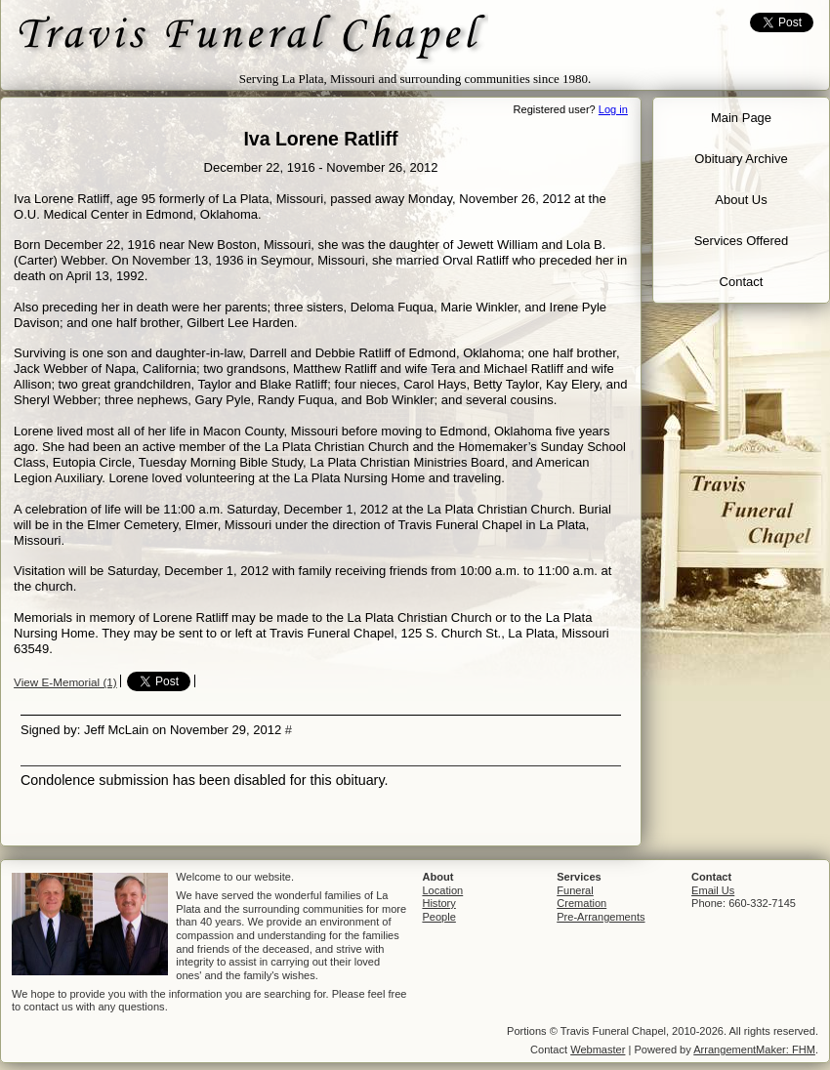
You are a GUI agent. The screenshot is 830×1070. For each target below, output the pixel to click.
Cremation (581, 903)
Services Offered (741, 240)
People (438, 917)
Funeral (575, 890)
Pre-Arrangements (600, 917)
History (438, 903)
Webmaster (597, 1049)
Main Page (741, 117)
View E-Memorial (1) (65, 682)
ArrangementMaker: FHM (754, 1049)
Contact (742, 281)
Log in (613, 109)
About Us (741, 199)
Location (442, 890)
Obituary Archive (740, 158)
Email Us (712, 890)
